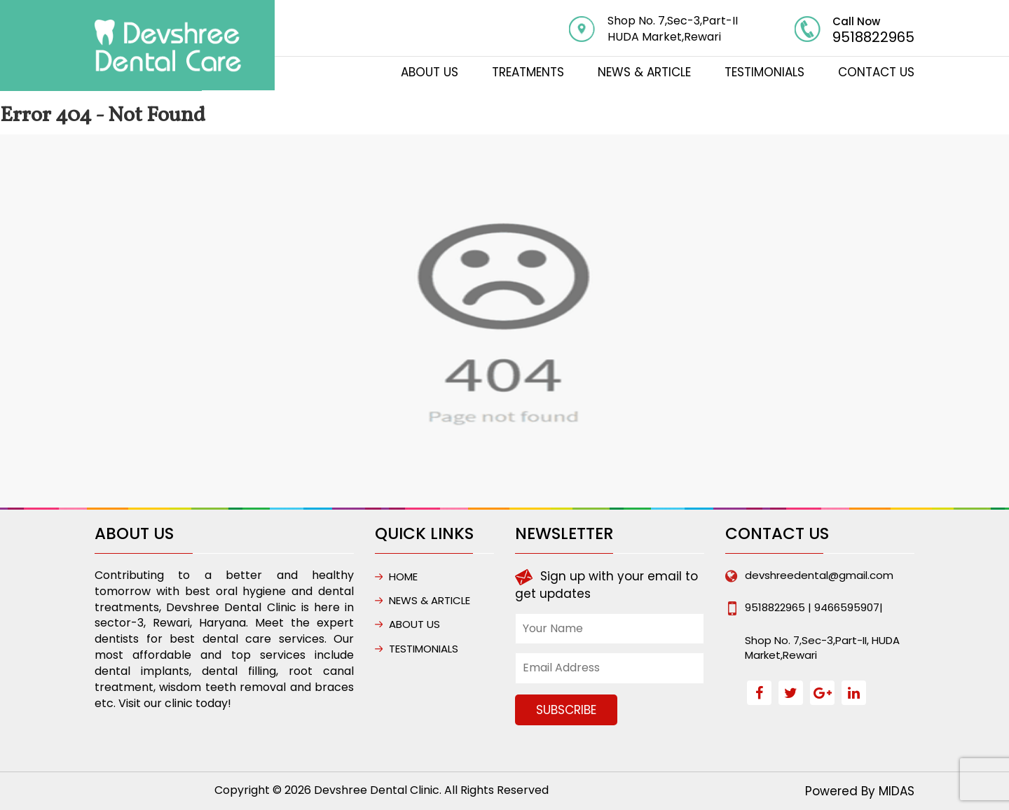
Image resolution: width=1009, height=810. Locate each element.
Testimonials (764, 72)
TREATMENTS (528, 72)
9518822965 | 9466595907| (814, 607)
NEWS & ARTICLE (644, 72)
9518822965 (873, 37)
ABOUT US (429, 72)
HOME (403, 576)
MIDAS (896, 791)
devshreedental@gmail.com (819, 575)
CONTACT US (876, 72)
